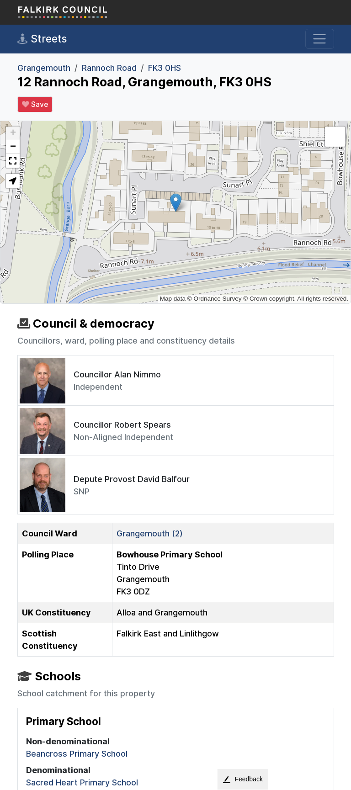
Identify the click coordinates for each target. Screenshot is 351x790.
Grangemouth (43, 68)
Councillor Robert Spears (122, 424)
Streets (42, 39)
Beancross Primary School (77, 753)
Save (35, 104)
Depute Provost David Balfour (132, 479)
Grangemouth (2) (150, 533)
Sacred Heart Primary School (82, 782)
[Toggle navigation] (319, 39)
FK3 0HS (164, 68)
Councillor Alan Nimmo (117, 374)
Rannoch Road (109, 68)
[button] (175, 202)
